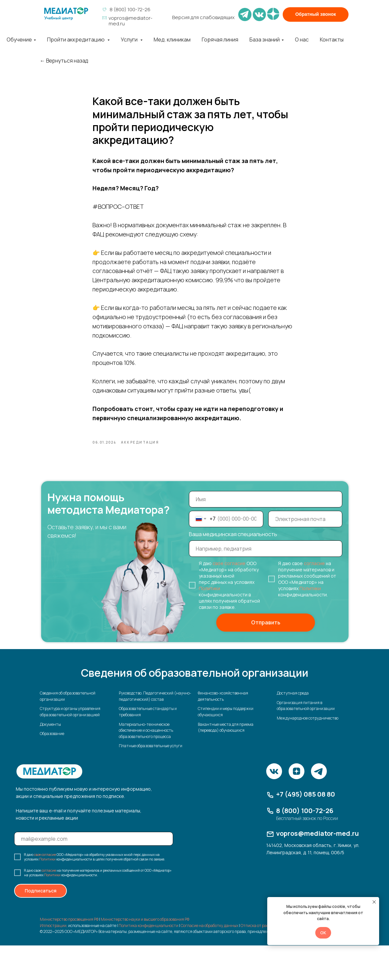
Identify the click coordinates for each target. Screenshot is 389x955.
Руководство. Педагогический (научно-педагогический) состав (155, 706)
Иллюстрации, (53, 935)
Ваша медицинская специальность (233, 543)
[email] (305, 528)
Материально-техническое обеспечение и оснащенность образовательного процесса (146, 740)
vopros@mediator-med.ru (130, 20)
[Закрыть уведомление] (374, 902)
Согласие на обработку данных (209, 935)
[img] (66, 14)
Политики (209, 598)
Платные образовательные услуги (150, 755)
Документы (50, 734)
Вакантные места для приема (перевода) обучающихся (225, 737)
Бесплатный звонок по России (307, 828)
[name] (265, 509)
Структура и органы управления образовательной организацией (70, 721)
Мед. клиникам (172, 39)
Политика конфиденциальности (148, 935)
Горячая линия (220, 39)
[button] (316, 14)
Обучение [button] (19, 39)
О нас (302, 39)
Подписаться (41, 900)
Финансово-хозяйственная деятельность (223, 706)
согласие (314, 573)
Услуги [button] (130, 39)
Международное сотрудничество (307, 727)
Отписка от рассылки (260, 935)
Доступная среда (293, 703)
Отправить (265, 632)
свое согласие (229, 573)
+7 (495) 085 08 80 (305, 803)
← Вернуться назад (64, 61)
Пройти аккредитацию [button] (76, 39)
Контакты (332, 39)
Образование (52, 743)
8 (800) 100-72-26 (130, 9)
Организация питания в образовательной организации (306, 715)
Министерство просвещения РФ (69, 929)
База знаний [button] (264, 39)
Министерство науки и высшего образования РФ (145, 929)
